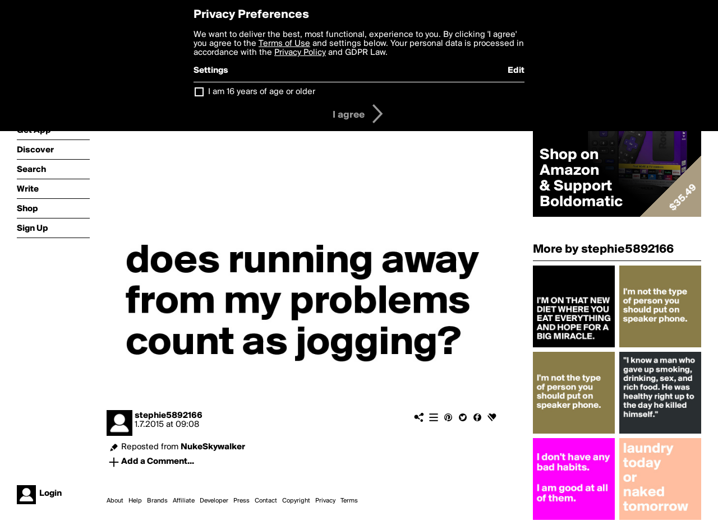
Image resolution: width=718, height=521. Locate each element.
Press (241, 500)
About (115, 500)
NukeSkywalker (213, 447)
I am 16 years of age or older (261, 91)
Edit (516, 70)
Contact (266, 500)
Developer (214, 500)
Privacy (325, 500)
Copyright (296, 500)
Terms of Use (284, 43)
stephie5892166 (168, 415)
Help (135, 500)
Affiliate (184, 500)
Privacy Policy (300, 52)
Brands (157, 500)
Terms (349, 500)
